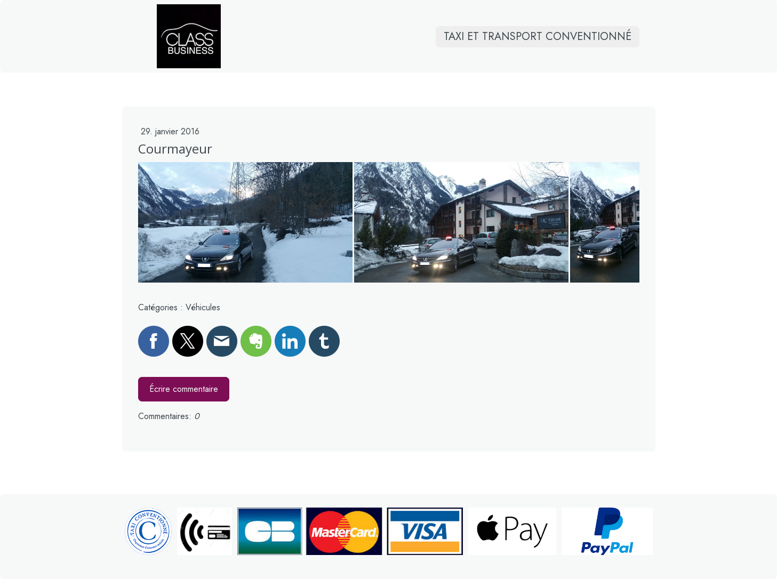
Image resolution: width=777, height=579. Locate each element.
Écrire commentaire (183, 389)
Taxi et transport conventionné (537, 43)
